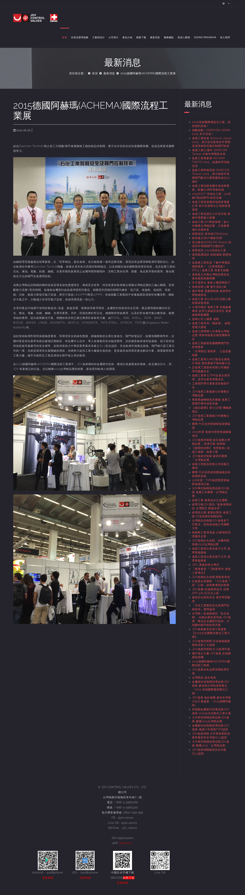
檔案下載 (141, 37)
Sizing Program (205, 37)
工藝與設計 (98, 37)
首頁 (64, 37)
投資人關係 (184, 37)
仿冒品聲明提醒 (79, 37)
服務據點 (169, 37)
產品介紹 (127, 37)
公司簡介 (114, 37)
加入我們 (225, 37)
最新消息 (155, 37)
